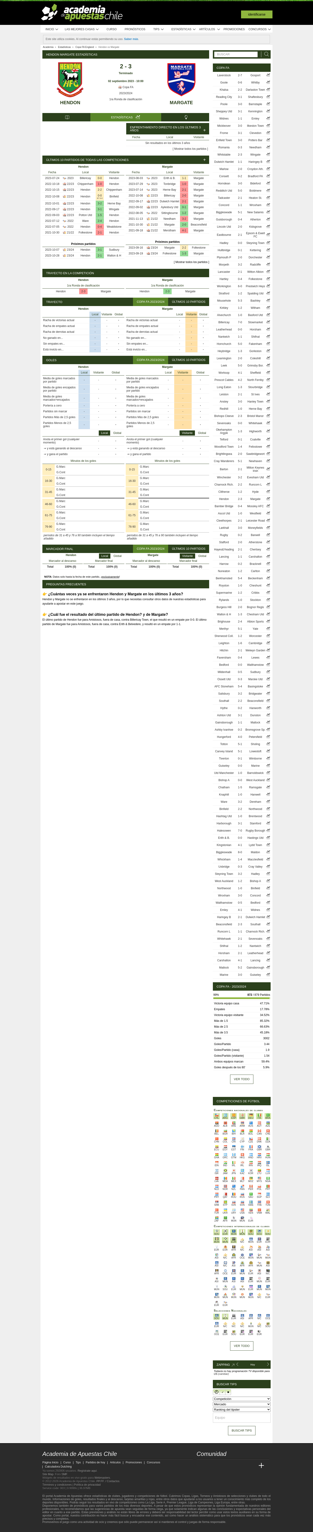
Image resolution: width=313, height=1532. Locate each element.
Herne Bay (114, 203)
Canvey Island (224, 751)
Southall (224, 701)
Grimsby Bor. (255, 365)
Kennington (255, 111)
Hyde (255, 491)
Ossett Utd (224, 679)
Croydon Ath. (255, 169)
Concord (224, 205)
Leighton (224, 643)
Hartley (224, 279)
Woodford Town (224, 446)
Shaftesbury (255, 97)
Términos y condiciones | (58, 1484)
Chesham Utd (255, 614)
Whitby (255, 82)
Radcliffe (255, 264)
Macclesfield (255, 859)
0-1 (184, 207)
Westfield (255, 513)
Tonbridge (169, 184)
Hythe (224, 708)
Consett (224, 176)
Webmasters (102, 1477)
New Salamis (255, 212)
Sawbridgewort (255, 454)
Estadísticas (183, 29)
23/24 (70, 249)
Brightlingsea (224, 454)
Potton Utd (85, 215)
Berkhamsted (224, 578)
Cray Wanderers (224, 461)
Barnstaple (255, 104)
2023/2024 (126, 93)
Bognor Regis (255, 607)
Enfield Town (224, 140)
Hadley (224, 243)
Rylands (224, 600)
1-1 (184, 178)
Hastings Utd (255, 837)
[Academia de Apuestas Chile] (200, 1466)
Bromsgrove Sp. (255, 729)
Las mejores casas (82, 29)
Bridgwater (255, 693)
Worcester (255, 636)
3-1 (100, 209)
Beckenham (255, 578)
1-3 (184, 253)
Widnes (224, 118)
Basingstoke (255, 686)
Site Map (47, 1474)
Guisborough (224, 219)
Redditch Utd (224, 190)
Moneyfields (255, 528)
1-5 (100, 215)
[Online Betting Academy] (227, 1466)
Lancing (224, 556)
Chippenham (85, 184)
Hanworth (255, 708)
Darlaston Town (255, 89)
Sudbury (114, 249)
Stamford (255, 823)
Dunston (255, 715)
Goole (224, 82)
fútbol (163, 1496)
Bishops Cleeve (224, 416)
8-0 (240, 852)
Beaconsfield (199, 224)
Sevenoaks (224, 423)
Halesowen (224, 830)
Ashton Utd (224, 715)
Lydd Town (255, 845)
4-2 (240, 380)
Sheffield (255, 372)
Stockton (255, 600)
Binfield (114, 196)
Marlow (223, 169)
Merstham (169, 230)
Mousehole (224, 300)
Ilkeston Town (255, 125)
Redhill (224, 408)
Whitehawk (255, 423)
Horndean (224, 183)
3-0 (240, 104)
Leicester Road (255, 520)
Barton (224, 469)
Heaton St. (255, 198)
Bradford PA (255, 176)
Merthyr (224, 628)
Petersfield (255, 737)
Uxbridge (224, 866)
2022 (70, 221)
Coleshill (255, 358)
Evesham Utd (255, 477)
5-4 (240, 578)
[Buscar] (265, 54)
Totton (224, 744)
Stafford (224, 542)
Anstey (224, 401)
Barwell (255, 535)
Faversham (224, 657)
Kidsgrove (255, 226)
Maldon (255, 852)
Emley (255, 118)
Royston (224, 585)
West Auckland (255, 780)
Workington (224, 286)
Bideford (255, 183)
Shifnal (255, 336)
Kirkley (224, 308)
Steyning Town (255, 243)
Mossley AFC (255, 506)
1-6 (240, 643)
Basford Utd (255, 315)
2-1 (100, 232)
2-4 (100, 221)
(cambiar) (223, 1373)
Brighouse (224, 621)
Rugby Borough (255, 830)
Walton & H (114, 255)
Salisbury (224, 693)
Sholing (255, 744)
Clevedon (255, 133)
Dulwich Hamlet (169, 201)
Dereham (255, 801)
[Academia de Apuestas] (235, 1466)
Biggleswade (224, 212)
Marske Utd (255, 679)
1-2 (184, 213)
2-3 (83, 291)
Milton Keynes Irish (255, 469)
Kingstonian (224, 845)
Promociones (234, 29)
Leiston (223, 394)
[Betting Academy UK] (253, 1466)
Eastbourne (224, 234)
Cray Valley (255, 866)
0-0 (100, 178)
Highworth (255, 431)
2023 (70, 178)
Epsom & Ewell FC (255, 235)
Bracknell (255, 564)
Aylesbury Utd (169, 207)
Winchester (224, 477)
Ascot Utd (224, 513)
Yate (255, 628)
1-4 (240, 446)
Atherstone (255, 542)
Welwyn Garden (255, 650)
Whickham (224, 859)
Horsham (255, 329)
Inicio (51, 29)
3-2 (100, 203)
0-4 (100, 226)
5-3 (240, 300)
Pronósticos (135, 29)
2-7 (240, 75)
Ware (85, 221)
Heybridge (224, 351)
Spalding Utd (255, 293)
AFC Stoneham (224, 686)
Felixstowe (255, 446)
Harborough (224, 823)
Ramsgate (255, 787)
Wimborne (255, 758)
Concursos (259, 29)
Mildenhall (224, 672)
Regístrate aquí (87, 1470)
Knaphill (224, 794)
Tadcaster (224, 198)
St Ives (255, 394)
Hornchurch (224, 344)
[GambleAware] (54, 1528)
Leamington (224, 358)
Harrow (223, 564)
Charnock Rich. (224, 484)
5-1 (240, 212)
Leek (224, 365)
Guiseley (223, 765)
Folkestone (85, 232)
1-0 (100, 184)
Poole (224, 104)
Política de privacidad (87, 1484)
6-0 (240, 286)
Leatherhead (224, 329)
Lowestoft (255, 751)
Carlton (255, 571)
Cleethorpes (223, 520)
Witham (255, 308)
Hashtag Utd (224, 816)
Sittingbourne (169, 213)
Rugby (224, 535)
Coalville (255, 439)
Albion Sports (255, 621)
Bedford (224, 664)
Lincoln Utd (224, 226)
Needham (169, 218)
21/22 (70, 232)
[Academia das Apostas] (209, 1466)
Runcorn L (255, 484)
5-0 (240, 190)
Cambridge (255, 643)
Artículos (209, 29)
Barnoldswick (255, 773)
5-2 (240, 967)
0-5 (240, 672)
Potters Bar (255, 140)
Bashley (255, 300)
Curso (112, 29)
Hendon (70, 102)
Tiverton (224, 758)
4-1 (184, 230)
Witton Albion (255, 271)
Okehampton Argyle (224, 431)
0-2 (240, 176)
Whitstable (224, 154)
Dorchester (255, 257)
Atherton (255, 219)
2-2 (100, 189)
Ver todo (241, 1079)
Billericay (85, 178)
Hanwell (255, 794)
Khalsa (224, 89)
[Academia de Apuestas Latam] (244, 1466)
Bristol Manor (255, 416)
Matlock (255, 722)
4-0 (240, 737)
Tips (158, 29)
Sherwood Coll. (223, 636)
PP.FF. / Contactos (107, 1481)
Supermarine (224, 592)
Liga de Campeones (200, 1502)
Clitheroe (224, 491)
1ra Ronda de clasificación (125, 99)
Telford (224, 439)
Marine (255, 765)
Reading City (224, 97)
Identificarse (256, 14)
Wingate (114, 209)
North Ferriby (255, 380)
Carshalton (255, 556)
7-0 (240, 322)
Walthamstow (255, 664)
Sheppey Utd (224, 111)
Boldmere (255, 190)
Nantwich (224, 336)
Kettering (255, 250)
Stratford (224, 293)
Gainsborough (224, 722)
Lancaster (224, 271)
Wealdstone (114, 226)
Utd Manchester (224, 773)
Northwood (255, 809)
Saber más (131, 39)
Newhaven (255, 461)
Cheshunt (255, 585)
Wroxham (255, 205)
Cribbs (255, 592)
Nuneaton (224, 571)
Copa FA (125, 87)
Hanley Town (255, 401)
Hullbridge (224, 250)
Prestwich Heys (255, 286)
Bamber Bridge (224, 506)
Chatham (224, 787)
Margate (181, 102)
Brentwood (255, 816)
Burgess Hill (224, 607)
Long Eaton (224, 387)
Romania (224, 147)
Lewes (255, 657)
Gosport (255, 75)
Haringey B (255, 161)
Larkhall (224, 528)
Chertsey (255, 549)
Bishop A (223, 780)
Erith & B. (170, 178)
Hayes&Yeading (224, 549)
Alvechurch (224, 315)
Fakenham (255, 344)
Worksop (223, 372)
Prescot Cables (223, 380)
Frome (224, 133)
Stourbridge (255, 387)
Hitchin (224, 650)
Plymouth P (224, 257)
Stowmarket (255, 322)
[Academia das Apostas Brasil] (218, 1466)
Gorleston (255, 351)
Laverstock (224, 75)
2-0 (184, 195)
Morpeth (224, 264)
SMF (64, 1474)
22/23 (70, 184)
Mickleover (224, 125)
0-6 (240, 82)
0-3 (240, 147)
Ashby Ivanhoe (224, 729)
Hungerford (224, 737)
